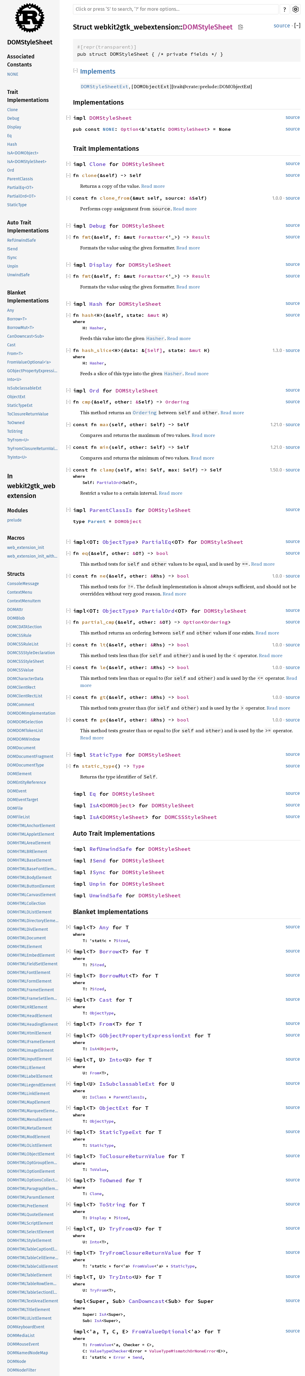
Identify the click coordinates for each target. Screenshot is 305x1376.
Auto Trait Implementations (28, 226)
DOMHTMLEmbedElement (31, 955)
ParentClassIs (20, 178)
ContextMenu (19, 592)
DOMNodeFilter (21, 1370)
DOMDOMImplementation (31, 713)
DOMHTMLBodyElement (29, 877)
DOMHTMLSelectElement (30, 1231)
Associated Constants (21, 60)
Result (201, 237)
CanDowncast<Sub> (25, 336)
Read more (153, 186)
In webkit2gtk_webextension (31, 486)
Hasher (97, 328)
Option (130, 129)
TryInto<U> (17, 457)
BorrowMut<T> (20, 327)
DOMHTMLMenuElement (29, 1119)
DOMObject (128, 521)
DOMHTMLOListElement (29, 1145)
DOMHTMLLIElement (26, 1067)
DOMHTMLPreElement (27, 1206)
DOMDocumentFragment (30, 756)
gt (103, 697)
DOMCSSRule (19, 635)
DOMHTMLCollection (26, 903)
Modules (17, 510)
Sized (122, 940)
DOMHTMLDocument (26, 938)
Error (119, 1357)
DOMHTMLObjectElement (31, 1154)
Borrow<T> (17, 319)
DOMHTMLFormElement (29, 981)
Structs (16, 574)
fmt (86, 237)
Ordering (177, 402)
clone (89, 175)
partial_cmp (98, 622)
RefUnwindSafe (21, 240)
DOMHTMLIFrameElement (31, 1041)
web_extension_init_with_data (33, 556)
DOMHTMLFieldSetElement (32, 964)
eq (85, 553)
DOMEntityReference (26, 782)
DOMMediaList (21, 1335)
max (104, 424)
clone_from (115, 198)
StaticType (17, 204)
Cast (11, 345)
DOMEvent (17, 791)
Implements (97, 71)
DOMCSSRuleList (22, 644)
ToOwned (15, 422)
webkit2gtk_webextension (136, 27)
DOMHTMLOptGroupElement (33, 1162)
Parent (97, 521)
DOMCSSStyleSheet (25, 661)
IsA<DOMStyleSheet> (26, 161)
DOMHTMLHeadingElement (32, 1024)
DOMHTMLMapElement (28, 1102)
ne (103, 576)
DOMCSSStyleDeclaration (31, 652)
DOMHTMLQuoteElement (30, 1214)
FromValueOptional (160, 1331)
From (105, 1023)
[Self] (153, 350)
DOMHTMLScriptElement (30, 1223)
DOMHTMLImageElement (30, 1050)
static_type (98, 766)
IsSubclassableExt (24, 388)
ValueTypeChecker (109, 1351)
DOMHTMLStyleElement (29, 1240)
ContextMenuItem (24, 601)
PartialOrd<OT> (21, 196)
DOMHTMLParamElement (30, 1197)
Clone (12, 109)
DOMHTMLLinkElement (28, 1093)
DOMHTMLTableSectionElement (33, 1292)
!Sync (12, 257)
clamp (107, 470)
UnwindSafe (18, 274)
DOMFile (15, 808)
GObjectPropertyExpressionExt (33, 370)
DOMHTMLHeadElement (29, 1015)
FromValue (143, 1266)
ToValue (98, 1169)
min (104, 447)
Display (14, 127)
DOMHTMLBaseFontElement (33, 868)
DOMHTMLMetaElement (29, 1128)
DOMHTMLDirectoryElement (33, 920)
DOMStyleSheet (29, 42)
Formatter (152, 237)
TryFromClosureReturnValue (33, 448)
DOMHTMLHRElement (27, 1007)
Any (10, 310)
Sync (99, 872)
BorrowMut (114, 975)
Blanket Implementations (28, 296)
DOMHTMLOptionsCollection (33, 1180)
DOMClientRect (21, 687)
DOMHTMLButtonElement (31, 886)
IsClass (98, 1097)
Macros (16, 538)
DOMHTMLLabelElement (29, 1076)
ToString (14, 431)
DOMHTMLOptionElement (31, 1171)
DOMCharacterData (25, 678)
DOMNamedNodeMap (27, 1352)
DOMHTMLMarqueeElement (33, 1110)
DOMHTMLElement (24, 946)
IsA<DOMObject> (22, 153)
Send (99, 860)
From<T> (15, 353)
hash (88, 315)
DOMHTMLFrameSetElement (33, 998)
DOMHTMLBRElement (27, 851)
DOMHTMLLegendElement (31, 1085)
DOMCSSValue (20, 670)
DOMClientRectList (24, 696)
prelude (14, 520)
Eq (9, 135)
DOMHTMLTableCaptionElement (33, 1249)
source (282, 25)
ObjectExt (16, 396)
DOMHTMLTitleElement (28, 1309)
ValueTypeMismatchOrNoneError (182, 1351)
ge (103, 720)
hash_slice (97, 350)
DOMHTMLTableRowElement (33, 1283)
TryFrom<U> (18, 440)
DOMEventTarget (22, 799)
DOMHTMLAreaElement (29, 843)
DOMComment (20, 704)
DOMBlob (16, 618)
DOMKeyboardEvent (25, 1327)
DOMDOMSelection (25, 722)
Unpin (12, 266)
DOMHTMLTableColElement (32, 1266)
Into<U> (14, 379)
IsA (94, 805)
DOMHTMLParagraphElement (33, 1188)
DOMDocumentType (25, 765)
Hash (12, 144)
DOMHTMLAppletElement (30, 834)
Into (115, 1059)
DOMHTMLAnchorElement (31, 825)
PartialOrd (109, 482)
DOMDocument (21, 747)
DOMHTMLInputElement (29, 1059)
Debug (13, 118)
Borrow (109, 951)
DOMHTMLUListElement (29, 1318)
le (103, 667)
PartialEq (156, 542)
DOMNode (16, 1361)
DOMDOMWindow (23, 739)
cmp (86, 402)
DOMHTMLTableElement (29, 1275)
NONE (12, 74)
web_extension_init (25, 547)
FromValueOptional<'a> (29, 362)
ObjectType (118, 542)
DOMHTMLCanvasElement (31, 894)
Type (138, 766)
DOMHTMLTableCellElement (33, 1257)
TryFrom (120, 1228)
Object (106, 1048)
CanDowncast (147, 1301)
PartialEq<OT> (20, 187)
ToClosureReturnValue (28, 414)
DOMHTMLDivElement (27, 929)
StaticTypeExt (19, 405)
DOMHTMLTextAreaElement (32, 1301)
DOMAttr (15, 609)
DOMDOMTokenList (25, 730)
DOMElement (19, 773)
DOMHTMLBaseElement (29, 860)
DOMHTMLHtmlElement (29, 1033)
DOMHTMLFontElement (28, 972)
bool (162, 553)
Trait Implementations (28, 96)
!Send (12, 249)
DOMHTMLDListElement (29, 912)
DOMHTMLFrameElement (30, 989)
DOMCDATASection (24, 626)
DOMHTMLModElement (28, 1136)
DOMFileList (18, 817)
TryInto (120, 1276)
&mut (154, 315)
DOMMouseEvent (23, 1344)
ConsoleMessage (23, 583)
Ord (10, 170)
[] (297, 25)
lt (103, 645)
